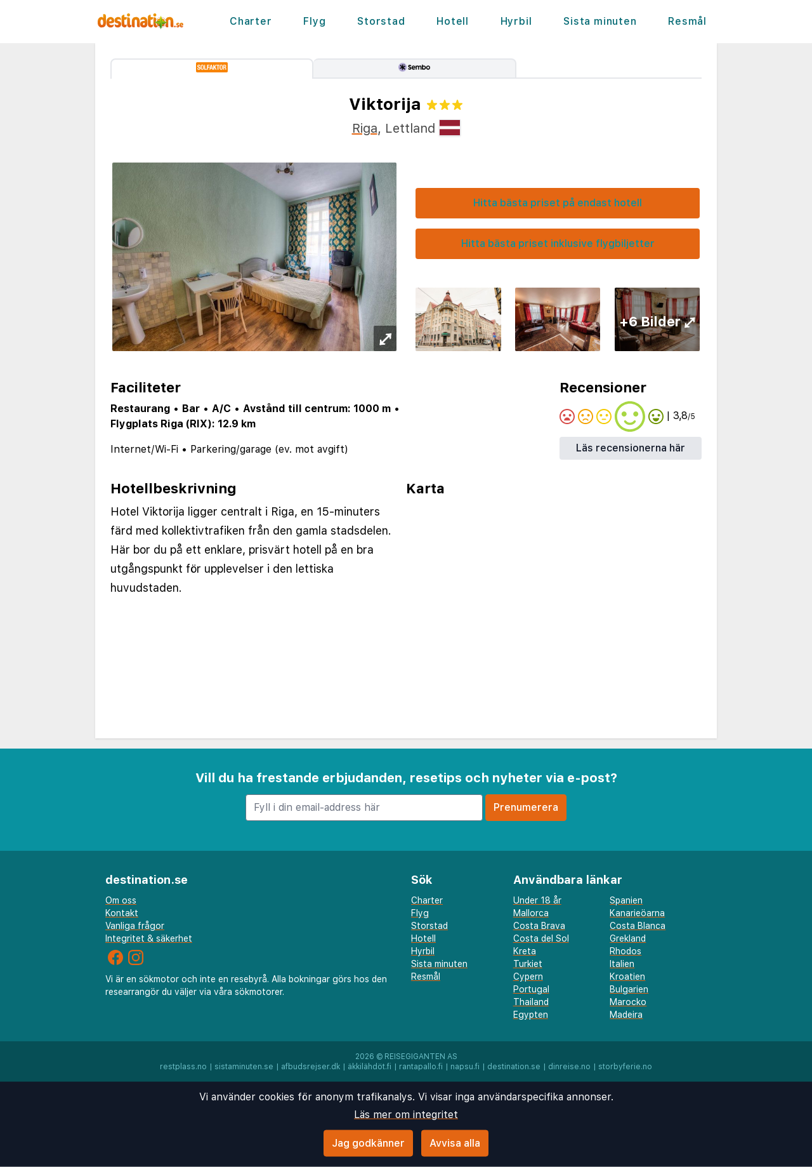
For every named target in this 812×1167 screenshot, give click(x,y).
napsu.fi (465, 1066)
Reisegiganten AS (420, 1056)
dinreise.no (569, 1066)
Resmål (687, 21)
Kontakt (121, 913)
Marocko (628, 1002)
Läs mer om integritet (406, 1115)
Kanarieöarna (637, 913)
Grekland (628, 938)
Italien (622, 964)
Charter (251, 21)
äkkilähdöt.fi (369, 1066)
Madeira (626, 1015)
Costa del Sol (541, 938)
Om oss (120, 900)
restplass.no (183, 1066)
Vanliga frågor (134, 926)
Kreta (524, 951)
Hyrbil (516, 21)
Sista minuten (599, 21)
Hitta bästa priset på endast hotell (557, 203)
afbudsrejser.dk (310, 1066)
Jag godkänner (368, 1143)
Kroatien (627, 976)
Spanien (626, 900)
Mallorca (531, 913)
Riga (364, 128)
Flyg (314, 21)
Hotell (452, 21)
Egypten (530, 1015)
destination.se (513, 1066)
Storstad (381, 21)
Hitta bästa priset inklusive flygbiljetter (558, 243)
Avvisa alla (454, 1143)
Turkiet (527, 964)
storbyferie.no (625, 1066)
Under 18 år (537, 900)
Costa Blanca (637, 926)
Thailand (531, 1002)
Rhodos (625, 951)
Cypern (528, 976)
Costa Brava (539, 926)
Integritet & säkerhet (148, 938)
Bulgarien (629, 989)
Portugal (531, 989)
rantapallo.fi (421, 1066)
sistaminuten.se (243, 1066)
